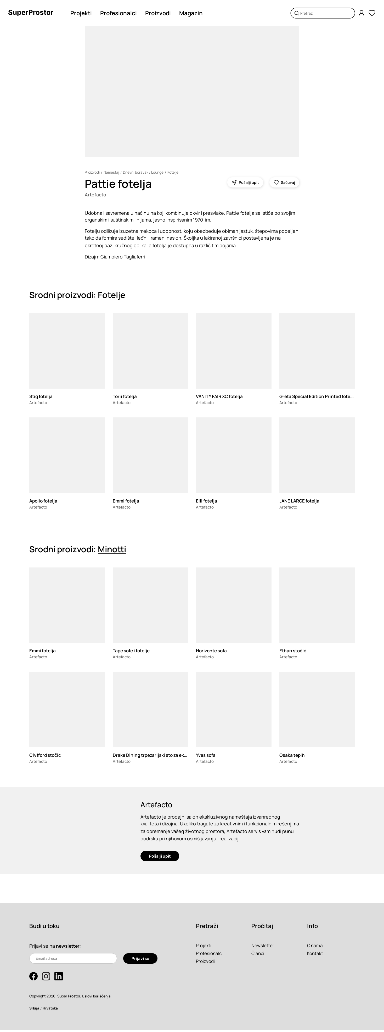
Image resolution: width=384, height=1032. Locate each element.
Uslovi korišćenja (97, 998)
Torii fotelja (126, 397)
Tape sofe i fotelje (133, 651)
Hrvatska (51, 1010)
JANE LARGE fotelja (301, 501)
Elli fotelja (207, 501)
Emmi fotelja (127, 501)
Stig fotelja (42, 397)
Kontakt (315, 955)
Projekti (83, 13)
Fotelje (174, 172)
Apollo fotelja (44, 501)
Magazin (193, 13)
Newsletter (263, 948)
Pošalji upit (160, 858)
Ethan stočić (293, 651)
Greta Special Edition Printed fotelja (320, 397)
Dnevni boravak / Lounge (144, 172)
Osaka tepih (292, 755)
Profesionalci (120, 13)
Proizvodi (160, 13)
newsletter (68, 948)
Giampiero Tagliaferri (122, 257)
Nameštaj (112, 172)
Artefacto (96, 194)
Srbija (34, 1010)
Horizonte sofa (212, 651)
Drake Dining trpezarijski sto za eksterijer (159, 755)
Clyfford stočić (46, 755)
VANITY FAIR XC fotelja (221, 397)
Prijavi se (140, 961)
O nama (315, 948)
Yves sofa (207, 755)
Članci (258, 955)
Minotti (112, 549)
